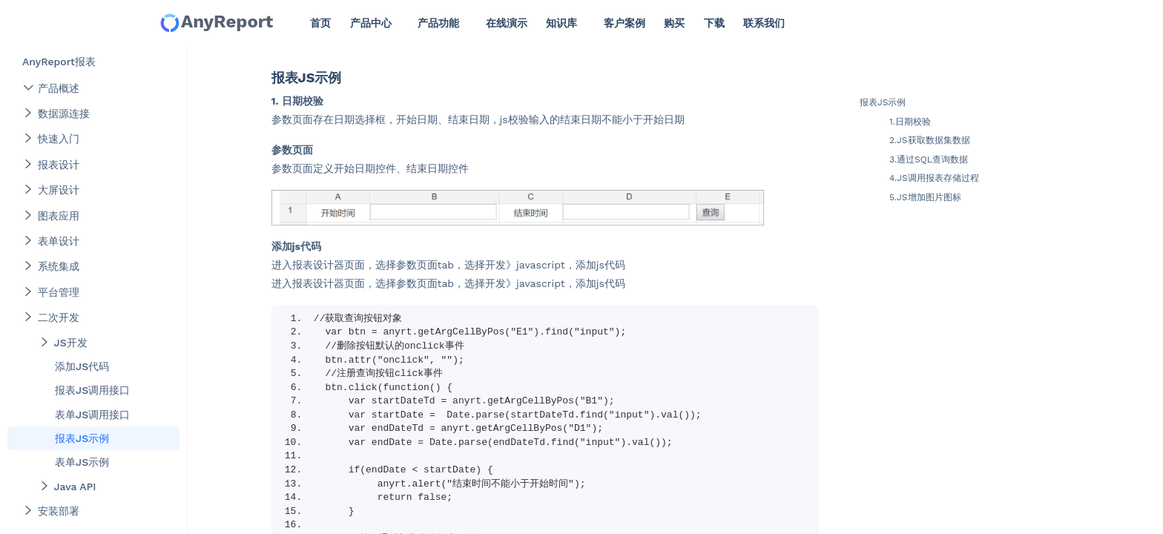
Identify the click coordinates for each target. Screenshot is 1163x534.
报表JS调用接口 (92, 390)
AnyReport (216, 22)
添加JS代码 (82, 366)
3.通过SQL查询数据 (928, 159)
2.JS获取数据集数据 (929, 140)
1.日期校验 (910, 121)
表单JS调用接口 (92, 415)
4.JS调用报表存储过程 (934, 178)
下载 (714, 23)
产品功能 (438, 23)
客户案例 (624, 23)
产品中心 (371, 23)
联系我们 (764, 23)
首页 (320, 23)
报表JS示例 (82, 438)
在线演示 (506, 23)
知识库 (561, 23)
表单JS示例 (82, 462)
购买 (674, 23)
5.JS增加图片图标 (925, 197)
